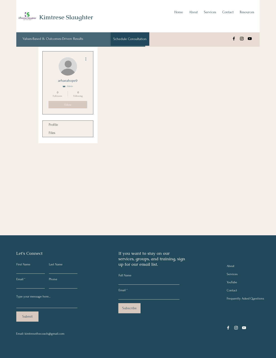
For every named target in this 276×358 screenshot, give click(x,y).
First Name (23, 264)
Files (52, 133)
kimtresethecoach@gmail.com (44, 333)
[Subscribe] (129, 308)
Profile (53, 125)
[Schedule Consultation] (130, 39)
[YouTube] (249, 38)
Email (19, 279)
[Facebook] (233, 38)
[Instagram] (241, 38)
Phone (53, 279)
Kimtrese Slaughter (66, 17)
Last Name (56, 264)
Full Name (125, 275)
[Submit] (27, 316)
